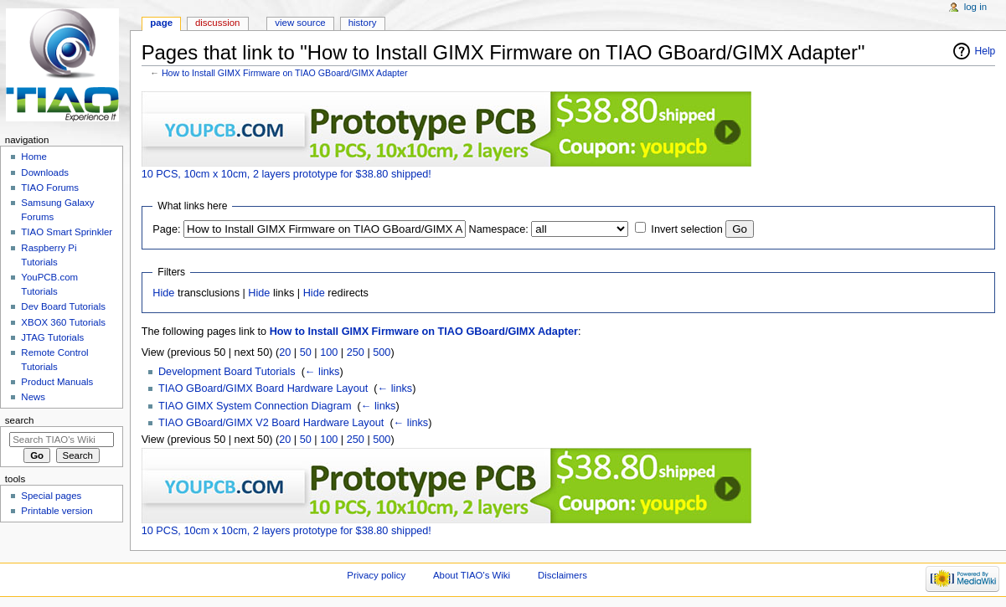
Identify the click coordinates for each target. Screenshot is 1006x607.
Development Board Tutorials (227, 372)
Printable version (56, 511)
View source (300, 23)
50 (306, 352)
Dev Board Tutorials (63, 306)
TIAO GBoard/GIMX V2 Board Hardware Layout (271, 423)
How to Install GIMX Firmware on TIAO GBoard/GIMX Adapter (285, 73)
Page (161, 23)
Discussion (217, 23)
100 (329, 352)
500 (381, 352)
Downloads (45, 172)
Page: (166, 229)
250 (355, 352)
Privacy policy (376, 575)
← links (322, 372)
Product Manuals (57, 382)
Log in (975, 7)
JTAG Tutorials (52, 337)
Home (34, 157)
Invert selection (686, 229)
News (33, 397)
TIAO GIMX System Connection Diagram (255, 406)
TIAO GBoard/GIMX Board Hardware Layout (263, 388)
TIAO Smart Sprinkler (66, 232)
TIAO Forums (50, 188)
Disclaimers (562, 575)
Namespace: (499, 229)
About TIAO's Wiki (471, 575)
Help (985, 51)
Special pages (51, 496)
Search (19, 420)
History (362, 23)
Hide (163, 293)
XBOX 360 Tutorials (63, 322)
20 (285, 352)
